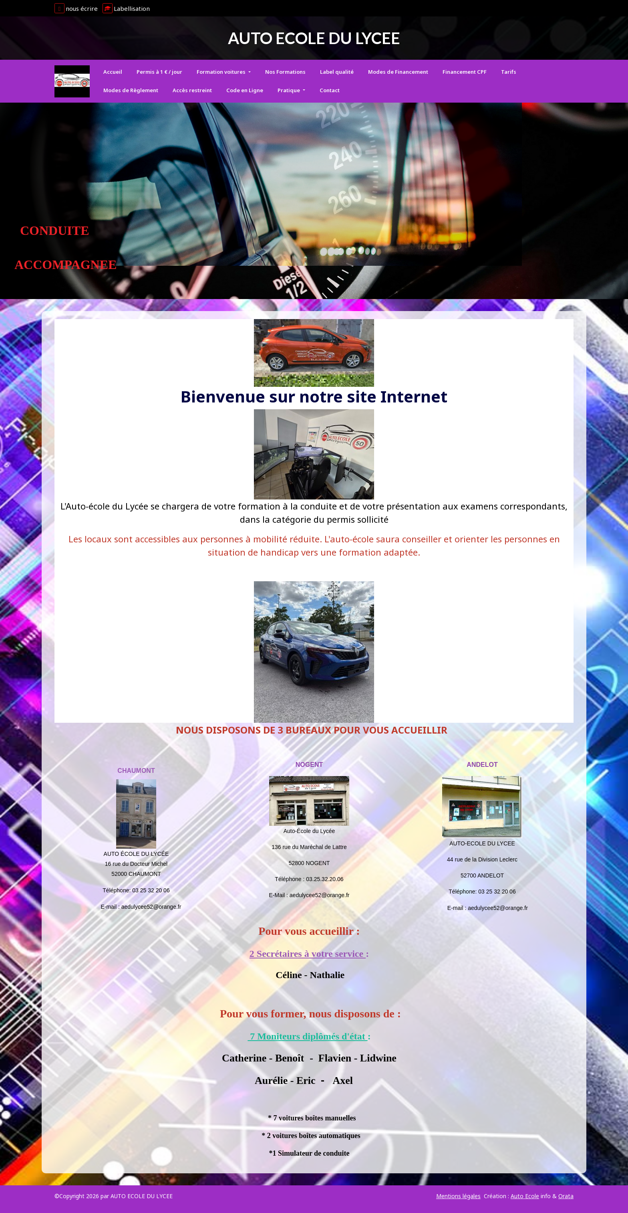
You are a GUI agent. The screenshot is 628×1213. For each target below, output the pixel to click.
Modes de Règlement (130, 90)
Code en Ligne (244, 90)
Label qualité (337, 71)
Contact (330, 90)
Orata (566, 1196)
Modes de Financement (398, 71)
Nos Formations (285, 71)
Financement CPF (465, 71)
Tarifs (508, 71)
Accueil (112, 71)
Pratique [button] (289, 90)
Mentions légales (458, 1196)
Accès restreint (192, 90)
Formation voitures (222, 71)
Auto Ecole (525, 1196)
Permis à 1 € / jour (159, 71)
